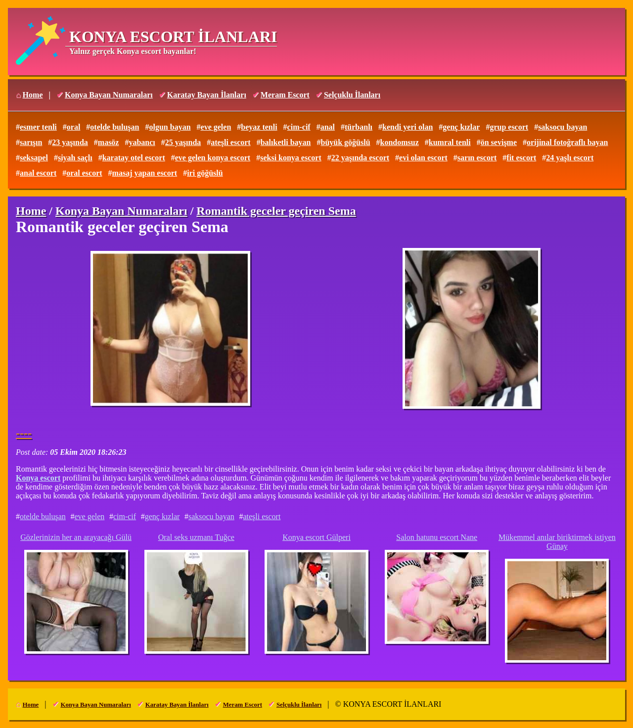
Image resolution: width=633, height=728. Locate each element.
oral (74, 127)
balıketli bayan (286, 142)
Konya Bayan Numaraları (109, 95)
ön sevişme (499, 142)
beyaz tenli (259, 127)
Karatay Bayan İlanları (206, 95)
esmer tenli (38, 127)
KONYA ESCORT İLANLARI (173, 37)
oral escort (84, 173)
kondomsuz (399, 142)
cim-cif (299, 127)
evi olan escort (423, 157)
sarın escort (477, 157)
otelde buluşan (114, 127)
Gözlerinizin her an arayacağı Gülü (76, 537)
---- (24, 433)
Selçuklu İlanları (352, 95)
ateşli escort (230, 142)
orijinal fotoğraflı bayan (567, 142)
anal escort (38, 173)
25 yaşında (183, 142)
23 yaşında (70, 142)
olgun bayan (169, 127)
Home (33, 95)
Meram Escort (285, 95)
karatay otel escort (133, 157)
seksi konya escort (290, 157)
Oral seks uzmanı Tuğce (196, 537)
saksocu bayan (562, 127)
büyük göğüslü (345, 142)
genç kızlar (461, 127)
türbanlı (358, 127)
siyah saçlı (75, 157)
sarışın (31, 142)
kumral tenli (450, 142)
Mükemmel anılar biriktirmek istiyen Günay (557, 541)
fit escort (521, 157)
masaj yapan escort (145, 173)
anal (327, 127)
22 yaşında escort (360, 157)
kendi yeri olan (407, 127)
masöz (108, 142)
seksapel (34, 157)
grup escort (509, 127)
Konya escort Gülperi (316, 537)
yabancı (142, 142)
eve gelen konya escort (212, 157)
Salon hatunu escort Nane (436, 537)
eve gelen (216, 127)
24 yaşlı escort (569, 157)
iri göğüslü (205, 173)
